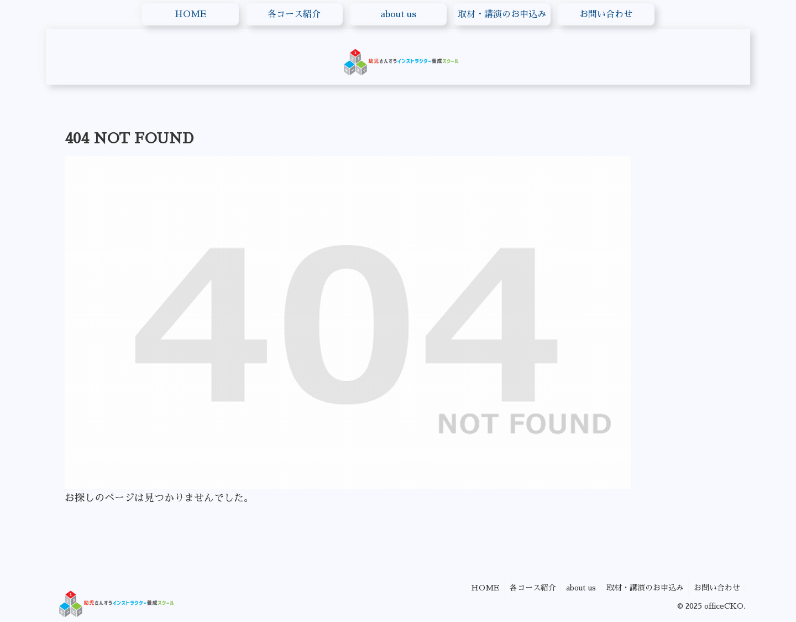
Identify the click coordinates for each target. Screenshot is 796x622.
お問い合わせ (716, 588)
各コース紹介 (528, 588)
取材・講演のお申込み (643, 588)
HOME (479, 588)
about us (578, 588)
